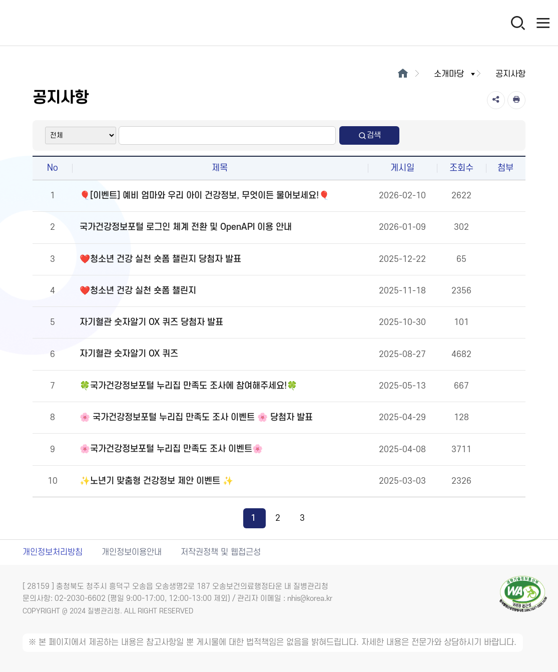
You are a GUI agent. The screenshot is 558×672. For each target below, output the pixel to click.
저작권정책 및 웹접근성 (221, 552)
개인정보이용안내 (132, 552)
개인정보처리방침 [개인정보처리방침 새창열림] (53, 552)
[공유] (496, 100)
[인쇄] (516, 100)
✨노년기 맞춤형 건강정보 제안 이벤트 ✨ (156, 481)
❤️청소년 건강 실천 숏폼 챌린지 (138, 290)
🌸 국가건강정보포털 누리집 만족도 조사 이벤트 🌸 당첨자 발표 (196, 417)
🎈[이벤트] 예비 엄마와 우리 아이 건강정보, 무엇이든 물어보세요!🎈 (204, 195)
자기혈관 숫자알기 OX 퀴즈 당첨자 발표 (151, 322)
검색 (369, 135)
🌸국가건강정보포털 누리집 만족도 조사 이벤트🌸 (171, 449)
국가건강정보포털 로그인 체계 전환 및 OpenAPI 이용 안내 (186, 227)
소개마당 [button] (455, 74)
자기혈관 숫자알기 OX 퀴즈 (129, 354)
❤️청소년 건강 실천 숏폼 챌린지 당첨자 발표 (160, 259)
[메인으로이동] (403, 74)
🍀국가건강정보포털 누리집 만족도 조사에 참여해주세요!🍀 (188, 386)
